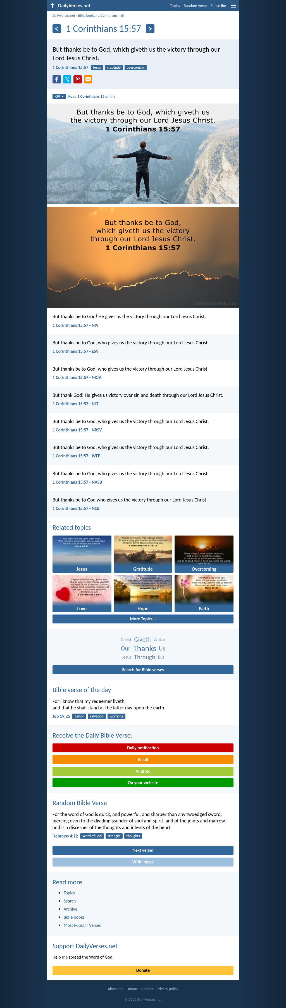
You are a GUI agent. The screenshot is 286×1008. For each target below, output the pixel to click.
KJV (59, 96)
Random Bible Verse (80, 803)
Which (159, 639)
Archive (70, 909)
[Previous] (57, 28)
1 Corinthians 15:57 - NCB (76, 508)
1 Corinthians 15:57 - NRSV (77, 430)
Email (143, 759)
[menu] (233, 7)
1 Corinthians (107, 15)
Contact (147, 989)
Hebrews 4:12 (65, 836)
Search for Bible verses (143, 669)
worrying (116, 716)
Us (162, 648)
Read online (92, 96)
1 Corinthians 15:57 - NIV (76, 325)
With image (143, 862)
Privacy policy (167, 989)
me (65, 957)
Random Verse (195, 5)
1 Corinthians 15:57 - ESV (76, 351)
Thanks (144, 648)
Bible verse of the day (82, 690)
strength (114, 836)
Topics (175, 5)
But (161, 657)
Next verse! (142, 850)
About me (115, 989)
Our (125, 648)
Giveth (142, 639)
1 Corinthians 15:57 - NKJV (77, 377)
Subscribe (218, 5)
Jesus (97, 67)
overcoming (135, 67)
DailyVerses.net (64, 15)
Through (144, 657)
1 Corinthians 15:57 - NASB (77, 482)
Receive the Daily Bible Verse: (92, 735)
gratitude (113, 67)
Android (142, 771)
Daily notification (143, 747)
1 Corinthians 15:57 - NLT (75, 403)
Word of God (92, 836)
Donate (143, 970)
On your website (143, 782)
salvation (97, 716)
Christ (126, 639)
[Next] (150, 28)
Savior (79, 716)
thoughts (133, 836)
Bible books (86, 15)
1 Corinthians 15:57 (70, 67)
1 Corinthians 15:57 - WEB (77, 456)
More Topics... (143, 618)
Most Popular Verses (82, 925)
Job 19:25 (61, 716)
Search (70, 901)
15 (122, 15)
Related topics (72, 527)
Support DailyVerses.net (85, 946)
